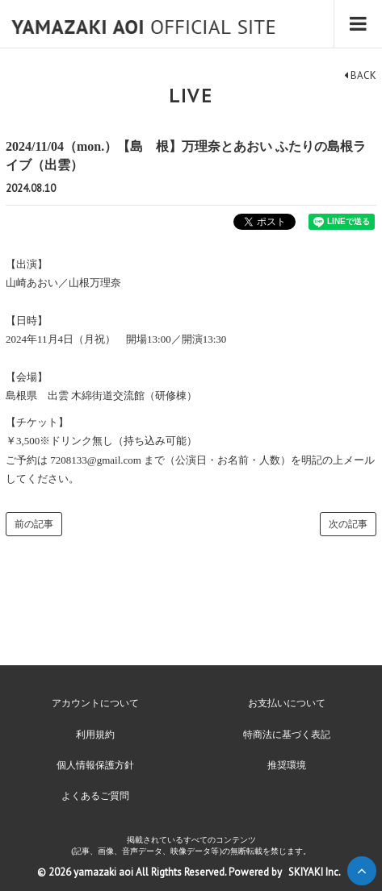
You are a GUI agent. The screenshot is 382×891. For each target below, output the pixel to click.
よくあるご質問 (95, 795)
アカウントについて (95, 703)
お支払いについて (286, 703)
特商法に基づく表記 (286, 734)
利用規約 (95, 734)
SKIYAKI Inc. (314, 872)
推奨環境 (286, 765)
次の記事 (348, 524)
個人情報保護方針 (95, 765)
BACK (360, 75)
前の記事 (34, 524)
